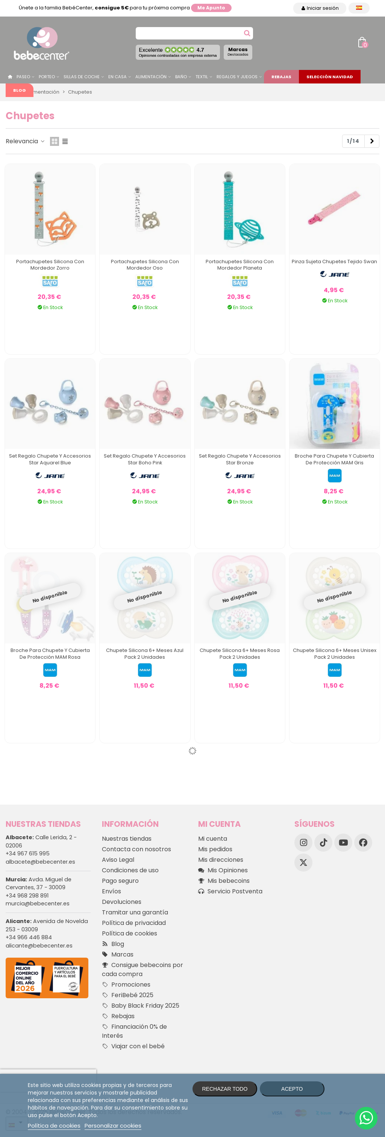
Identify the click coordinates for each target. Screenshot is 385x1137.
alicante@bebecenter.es (39, 945)
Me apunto (211, 8)
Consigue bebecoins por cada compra (142, 969)
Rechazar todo (224, 1089)
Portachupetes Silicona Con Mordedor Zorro (50, 264)
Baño (181, 77)
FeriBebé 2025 (127, 995)
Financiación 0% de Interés (134, 1031)
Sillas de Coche (82, 77)
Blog (19, 90)
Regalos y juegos (237, 77)
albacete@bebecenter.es (40, 862)
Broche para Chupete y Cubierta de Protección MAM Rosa (50, 653)
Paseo (23, 77)
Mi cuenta (212, 838)
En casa (117, 77)
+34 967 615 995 (28, 853)
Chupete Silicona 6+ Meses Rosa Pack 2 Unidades (240, 653)
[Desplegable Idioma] (359, 8)
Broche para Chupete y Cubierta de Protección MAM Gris (334, 459)
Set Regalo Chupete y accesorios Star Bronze (240, 459)
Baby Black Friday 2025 (140, 1005)
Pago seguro (120, 880)
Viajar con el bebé (133, 1046)
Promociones (126, 984)
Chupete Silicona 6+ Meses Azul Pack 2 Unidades (144, 653)
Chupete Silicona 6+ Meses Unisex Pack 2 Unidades (334, 653)
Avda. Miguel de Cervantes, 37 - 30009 (38, 883)
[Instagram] (303, 843)
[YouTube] (343, 843)
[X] (303, 863)
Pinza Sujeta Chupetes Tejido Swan (334, 261)
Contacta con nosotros (136, 849)
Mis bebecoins (224, 880)
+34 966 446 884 (29, 937)
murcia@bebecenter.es (38, 903)
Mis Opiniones (223, 870)
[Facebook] (363, 843)
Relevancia (25, 141)
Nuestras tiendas (127, 838)
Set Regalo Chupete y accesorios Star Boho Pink (145, 459)
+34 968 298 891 (27, 895)
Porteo (47, 77)
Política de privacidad (134, 923)
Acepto (292, 1089)
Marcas (238, 51)
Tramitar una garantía (135, 912)
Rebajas (281, 77)
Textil (202, 77)
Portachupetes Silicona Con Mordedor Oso (145, 264)
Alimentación (151, 77)
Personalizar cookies (113, 1125)
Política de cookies (129, 933)
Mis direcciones (220, 859)
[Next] (371, 141)
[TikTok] (323, 843)
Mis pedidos (215, 849)
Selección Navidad (329, 77)
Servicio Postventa (230, 891)
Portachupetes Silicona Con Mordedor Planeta (240, 264)
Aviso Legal (118, 859)
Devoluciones (121, 901)
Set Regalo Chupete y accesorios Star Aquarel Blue (50, 459)
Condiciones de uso (130, 870)
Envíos (111, 891)
